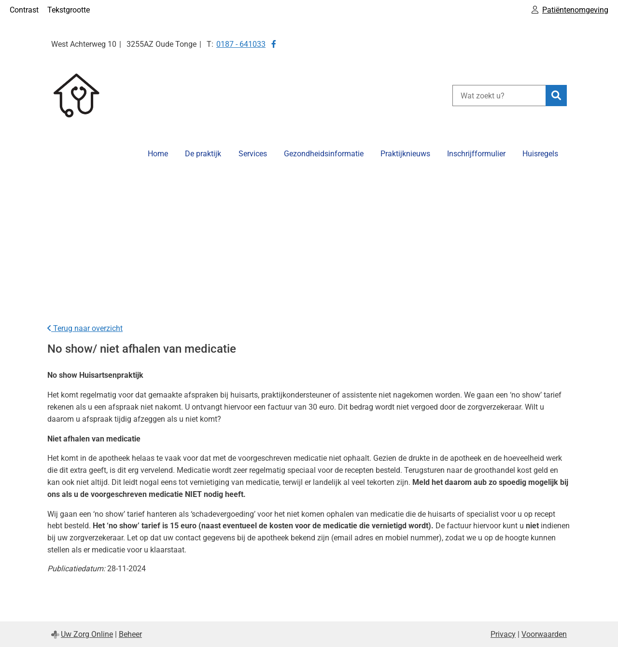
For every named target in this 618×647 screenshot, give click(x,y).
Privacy (503, 634)
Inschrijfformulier (476, 153)
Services (253, 153)
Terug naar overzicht (85, 328)
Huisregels (540, 153)
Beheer (130, 634)
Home (158, 153)
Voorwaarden (544, 634)
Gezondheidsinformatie (324, 153)
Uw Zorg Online (87, 634)
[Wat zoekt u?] (499, 95)
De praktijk (203, 153)
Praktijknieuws (405, 153)
